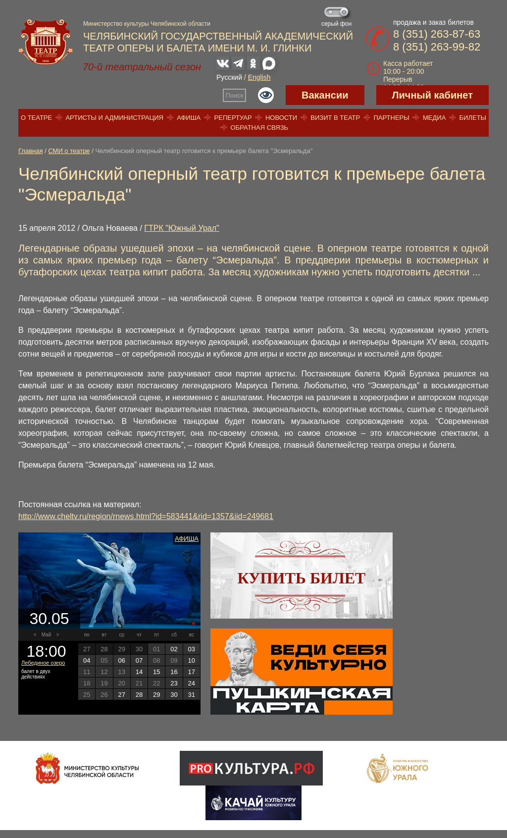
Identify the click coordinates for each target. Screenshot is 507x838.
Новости (281, 117)
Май (46, 634)
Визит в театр (335, 117)
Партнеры (391, 117)
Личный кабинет (432, 95)
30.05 (49, 619)
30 (173, 694)
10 (191, 660)
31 (191, 694)
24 (191, 683)
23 (173, 683)
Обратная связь (260, 127)
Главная (30, 151)
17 (191, 672)
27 (121, 694)
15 (156, 672)
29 (156, 694)
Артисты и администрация (114, 117)
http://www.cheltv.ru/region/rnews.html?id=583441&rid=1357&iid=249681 (145, 516)
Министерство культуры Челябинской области (146, 23)
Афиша (189, 117)
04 (86, 660)
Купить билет (302, 578)
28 (139, 694)
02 (173, 649)
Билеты (473, 117)
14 (139, 672)
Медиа (434, 117)
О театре (36, 117)
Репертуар (233, 117)
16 (173, 672)
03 (191, 649)
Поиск (235, 95)
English (259, 77)
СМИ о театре (69, 151)
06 (121, 660)
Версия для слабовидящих (266, 95)
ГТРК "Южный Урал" (181, 228)
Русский (229, 77)
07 (139, 660)
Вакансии (325, 95)
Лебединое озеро (43, 663)
